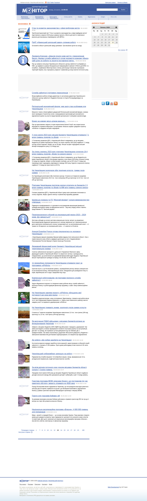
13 (58, 430)
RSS (48, 2)
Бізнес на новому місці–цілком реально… (49, 121)
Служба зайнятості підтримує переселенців (50, 93)
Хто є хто (114, 17)
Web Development (113, 487)
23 (105, 42)
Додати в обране (122, 2)
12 (54, 430)
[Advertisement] (53, 83)
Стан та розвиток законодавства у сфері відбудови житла (56, 28)
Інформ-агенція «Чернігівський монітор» (35, 9)
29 (102, 45)
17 (71, 430)
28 (98, 45)
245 (83, 430)
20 (94, 42)
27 (94, 45)
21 (98, 42)
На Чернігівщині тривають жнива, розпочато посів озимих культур (59, 308)
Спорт (103, 17)
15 (64, 430)
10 (48, 430)
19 (78, 430)
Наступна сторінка (24, 432)
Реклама (30, 484)
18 (74, 430)
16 (68, 430)
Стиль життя (68, 17)
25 (113, 42)
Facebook (57, 2)
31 (109, 45)
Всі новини (121, 50)
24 (109, 42)
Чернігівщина (25, 17)
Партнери (37, 484)
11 (51, 430)
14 (61, 430)
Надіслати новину (110, 2)
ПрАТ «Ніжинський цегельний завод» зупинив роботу (54, 42)
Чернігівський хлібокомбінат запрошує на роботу (52, 354)
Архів (50, 484)
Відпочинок (91, 17)
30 (105, 45)
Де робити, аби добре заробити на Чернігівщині (52, 340)
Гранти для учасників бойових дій (46, 396)
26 (116, 42)
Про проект (23, 484)
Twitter (52, 2)
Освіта (80, 17)
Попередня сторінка (27, 430)
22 (102, 42)
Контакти (44, 484)
